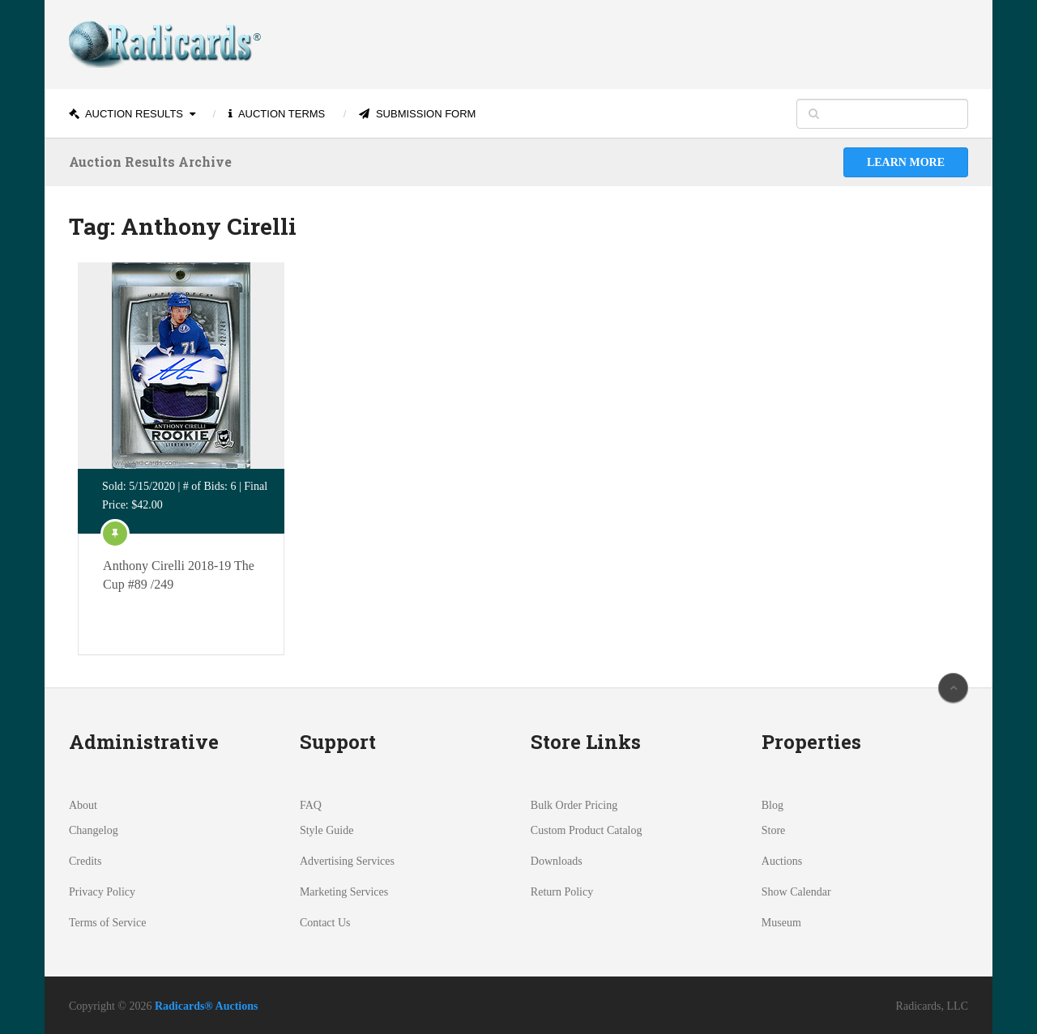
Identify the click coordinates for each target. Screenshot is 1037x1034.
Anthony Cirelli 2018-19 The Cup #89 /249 (178, 574)
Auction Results (126, 114)
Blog (772, 805)
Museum (781, 923)
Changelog (93, 830)
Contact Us (325, 923)
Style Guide (327, 830)
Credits (85, 861)
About (83, 805)
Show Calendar (796, 892)
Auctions (782, 861)
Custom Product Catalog (586, 830)
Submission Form (417, 114)
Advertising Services (347, 861)
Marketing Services (344, 892)
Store (774, 830)
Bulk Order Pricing (574, 805)
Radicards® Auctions (206, 1006)
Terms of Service (107, 923)
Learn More (906, 162)
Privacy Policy (102, 892)
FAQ (311, 805)
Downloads (557, 861)
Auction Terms (276, 114)
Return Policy (562, 892)
